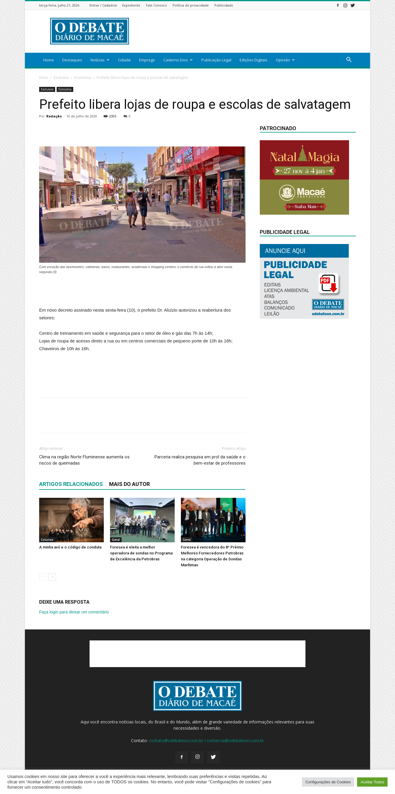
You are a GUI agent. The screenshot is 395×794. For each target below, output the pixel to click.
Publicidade (223, 5)
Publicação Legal (216, 60)
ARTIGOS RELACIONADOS (71, 484)
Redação (54, 116)
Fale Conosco (156, 5)
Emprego (147, 60)
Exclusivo (61, 77)
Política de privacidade (191, 5)
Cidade (124, 60)
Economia (82, 77)
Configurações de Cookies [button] (328, 782)
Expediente (131, 5)
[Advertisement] (248, 31)
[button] (349, 60)
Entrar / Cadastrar (103, 5)
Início (43, 77)
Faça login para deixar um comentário (74, 612)
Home (48, 60)
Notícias (99, 60)
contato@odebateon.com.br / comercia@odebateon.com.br (206, 740)
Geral (116, 540)
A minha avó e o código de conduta (70, 547)
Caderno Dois (178, 60)
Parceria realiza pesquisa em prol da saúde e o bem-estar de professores (200, 460)
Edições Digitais (253, 60)
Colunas (47, 540)
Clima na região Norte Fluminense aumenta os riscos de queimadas (84, 460)
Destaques (72, 60)
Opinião (285, 60)
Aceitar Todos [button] (372, 782)
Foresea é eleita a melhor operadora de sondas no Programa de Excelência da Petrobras (141, 553)
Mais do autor (129, 484)
